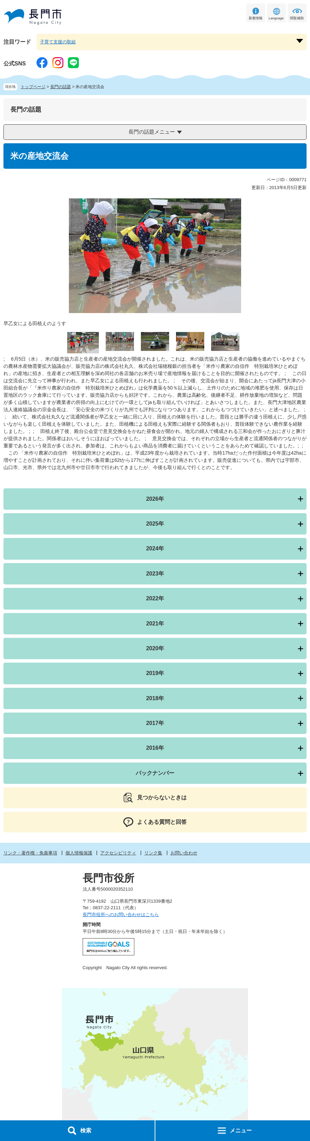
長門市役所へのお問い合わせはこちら (121, 914)
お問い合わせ (183, 852)
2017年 (155, 723)
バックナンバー (155, 773)
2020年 (155, 648)
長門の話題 (60, 86)
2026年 (155, 499)
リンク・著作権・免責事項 (30, 852)
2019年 (155, 673)
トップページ (33, 86)
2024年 (155, 548)
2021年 (155, 623)
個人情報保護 (78, 852)
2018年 (155, 698)
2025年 (155, 524)
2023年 (155, 574)
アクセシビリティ (118, 852)
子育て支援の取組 (58, 41)
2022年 (155, 598)
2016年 (155, 748)
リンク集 (153, 852)
